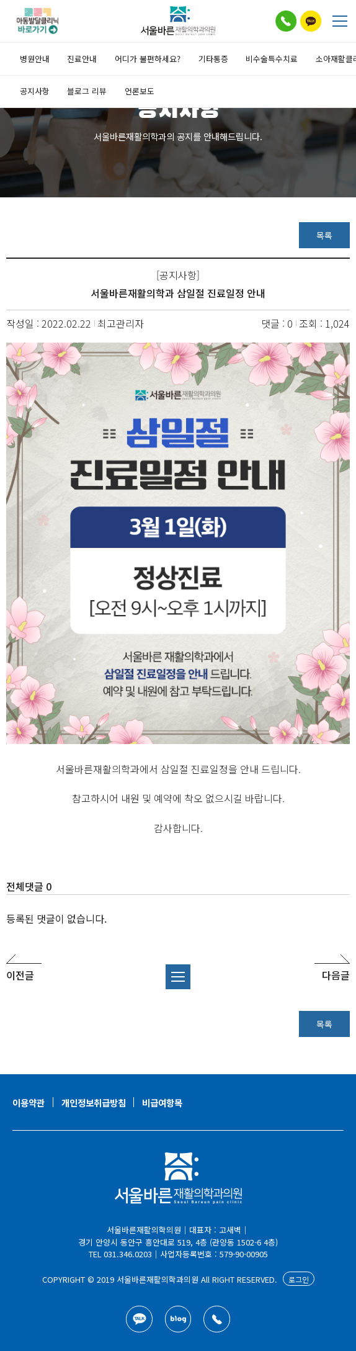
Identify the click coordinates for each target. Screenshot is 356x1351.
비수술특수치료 (272, 59)
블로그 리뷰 (87, 91)
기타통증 (213, 59)
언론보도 (139, 91)
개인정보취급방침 (93, 1102)
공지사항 (35, 91)
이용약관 (28, 1102)
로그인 (298, 1279)
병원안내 (35, 59)
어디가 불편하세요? (147, 59)
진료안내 (82, 59)
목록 (324, 235)
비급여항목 (162, 1102)
